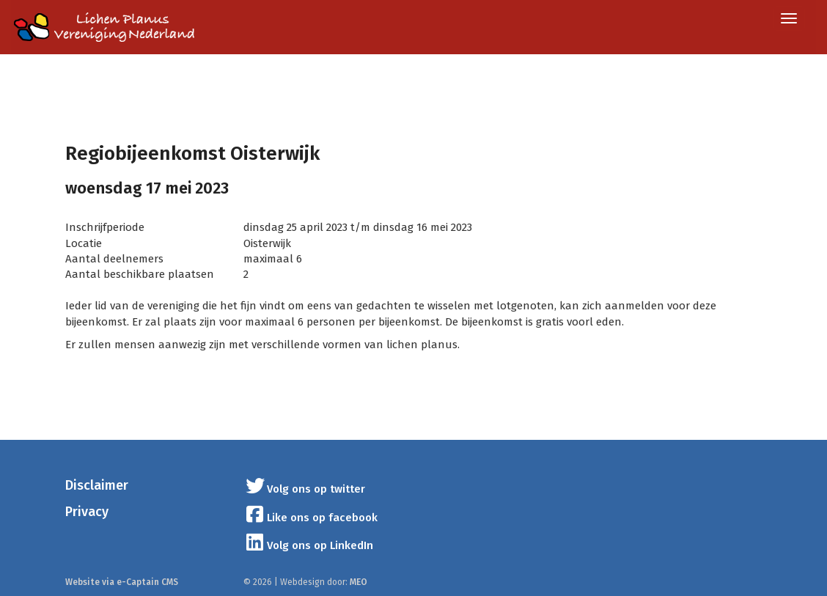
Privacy (87, 512)
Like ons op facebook (310, 517)
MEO (358, 582)
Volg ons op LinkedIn (308, 545)
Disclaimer (96, 485)
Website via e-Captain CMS (121, 582)
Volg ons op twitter (304, 489)
